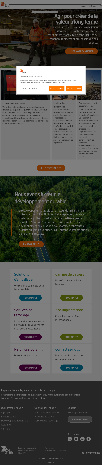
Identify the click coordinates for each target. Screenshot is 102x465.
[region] (51, 80)
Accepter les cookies (74, 88)
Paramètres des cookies (29, 88)
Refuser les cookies (56, 88)
